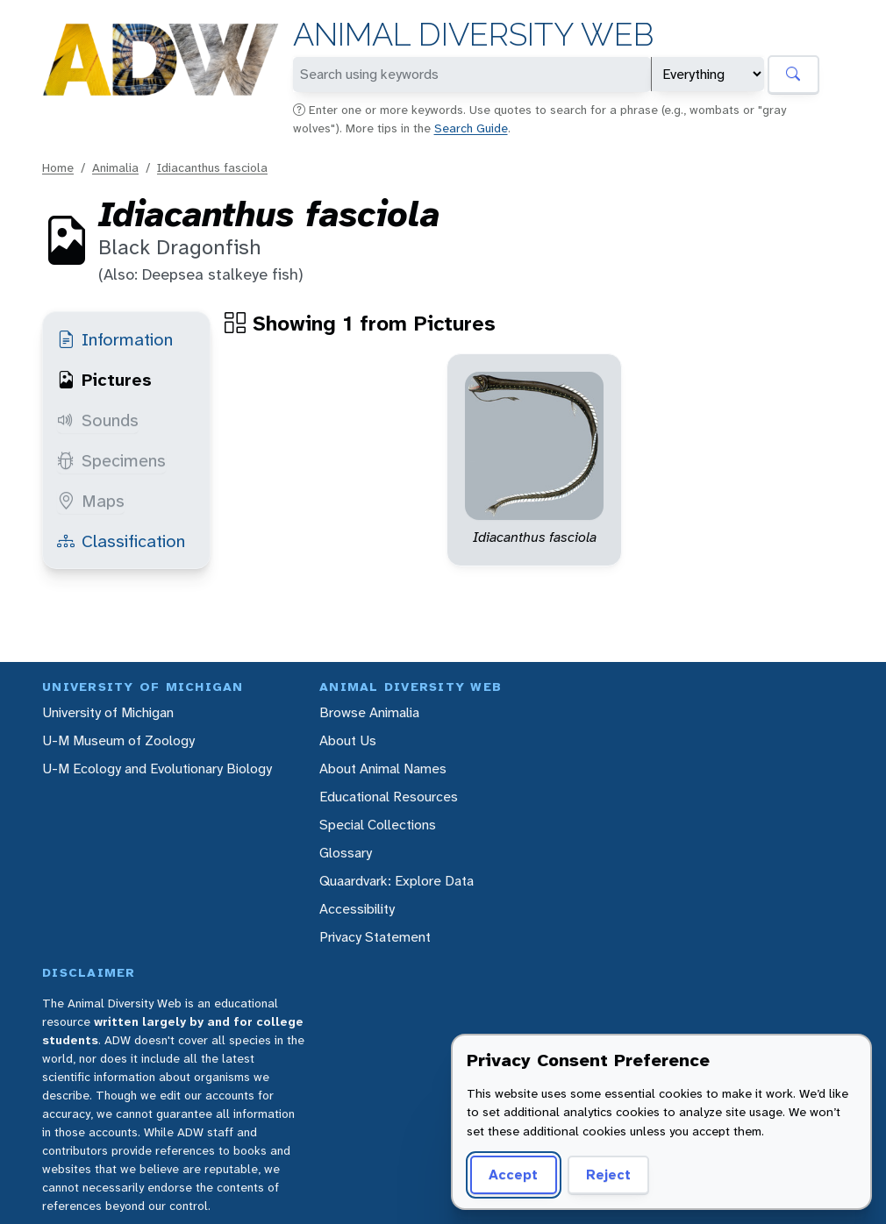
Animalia (115, 167)
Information (115, 339)
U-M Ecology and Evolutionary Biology (157, 768)
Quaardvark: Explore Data (396, 881)
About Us (347, 740)
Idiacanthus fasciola (212, 167)
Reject (608, 1174)
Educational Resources (388, 796)
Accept (513, 1174)
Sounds (98, 420)
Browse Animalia (369, 712)
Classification (121, 541)
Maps (91, 500)
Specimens (111, 460)
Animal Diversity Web (473, 34)
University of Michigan (108, 712)
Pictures (104, 379)
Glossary (345, 852)
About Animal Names (383, 768)
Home (58, 167)
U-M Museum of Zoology (118, 740)
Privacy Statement (375, 937)
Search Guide (471, 128)
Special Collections (377, 824)
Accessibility (357, 909)
